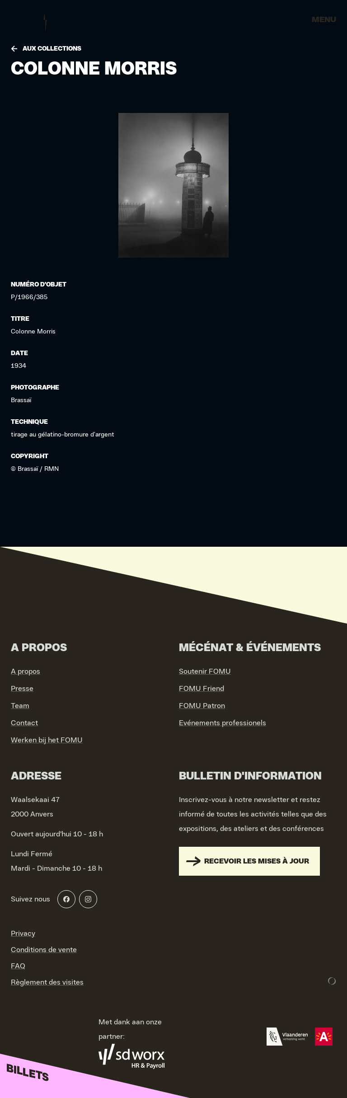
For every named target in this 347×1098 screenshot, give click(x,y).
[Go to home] (45, 22)
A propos (25, 671)
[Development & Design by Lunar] (332, 981)
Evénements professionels (222, 723)
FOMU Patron (202, 705)
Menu (324, 20)
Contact (24, 723)
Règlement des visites (47, 982)
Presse (22, 688)
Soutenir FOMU (205, 671)
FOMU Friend (201, 688)
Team (20, 705)
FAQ (18, 966)
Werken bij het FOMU (47, 740)
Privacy (23, 933)
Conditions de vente (44, 949)
